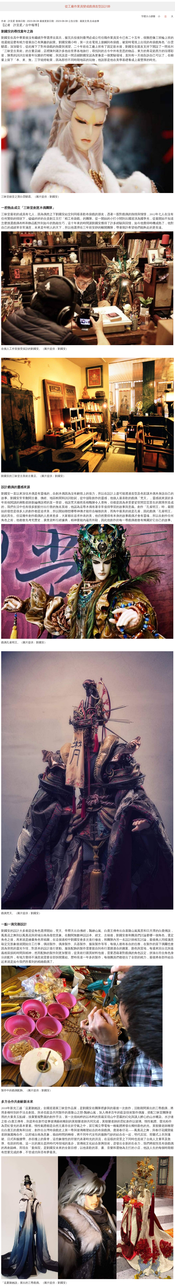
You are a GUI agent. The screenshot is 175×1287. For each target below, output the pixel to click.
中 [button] (165, 16)
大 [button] (172, 16)
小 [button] (159, 16)
